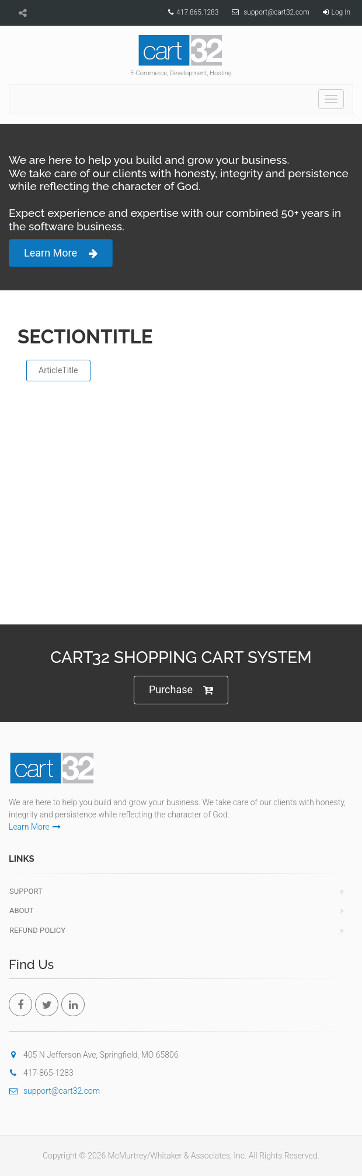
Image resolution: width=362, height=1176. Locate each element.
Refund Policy (37, 930)
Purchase (181, 690)
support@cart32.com (276, 12)
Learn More (61, 253)
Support (26, 891)
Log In (341, 12)
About (21, 910)
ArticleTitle (58, 370)
